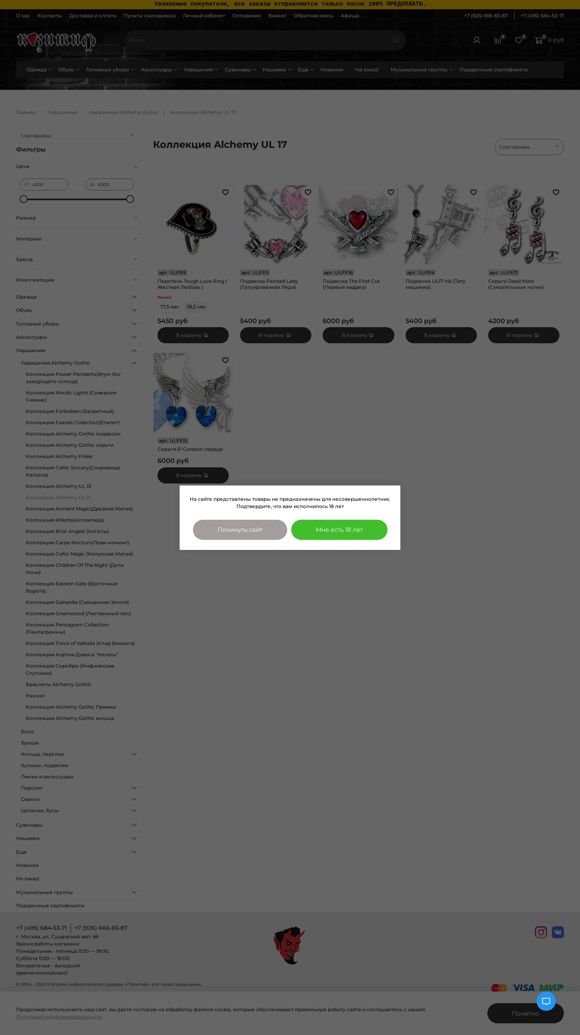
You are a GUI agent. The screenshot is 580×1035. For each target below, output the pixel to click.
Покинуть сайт (240, 529)
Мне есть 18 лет (339, 529)
